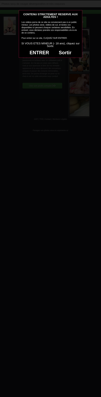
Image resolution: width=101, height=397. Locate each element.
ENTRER (39, 52)
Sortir (65, 52)
